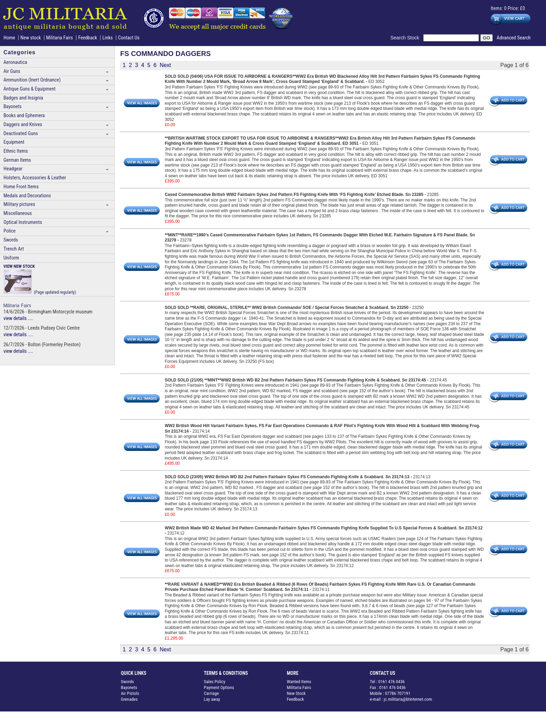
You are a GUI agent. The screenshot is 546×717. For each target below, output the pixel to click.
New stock (31, 38)
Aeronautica (15, 62)
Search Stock (406, 37)
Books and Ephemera (24, 116)
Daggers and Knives (22, 125)
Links (107, 38)
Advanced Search (513, 38)
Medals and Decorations (27, 196)
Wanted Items (299, 681)
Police (9, 231)
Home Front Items (21, 187)
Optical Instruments (22, 222)
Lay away (212, 699)
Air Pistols (130, 693)
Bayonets (12, 107)
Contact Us (128, 38)
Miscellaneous (17, 213)
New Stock (296, 693)
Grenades (129, 699)
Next (165, 65)
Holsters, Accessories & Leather (34, 178)
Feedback (87, 38)
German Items (17, 160)
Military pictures (19, 204)
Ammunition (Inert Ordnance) (32, 80)
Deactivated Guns (20, 133)
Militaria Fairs (59, 38)
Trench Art (13, 249)
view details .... (18, 318)
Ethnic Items (15, 151)
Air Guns (11, 71)
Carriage (211, 693)
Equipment (13, 142)
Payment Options (219, 687)
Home (9, 38)
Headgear (12, 169)
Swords (10, 240)
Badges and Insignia (23, 98)
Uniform (11, 258)
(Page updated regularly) (39, 279)
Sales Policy (214, 681)
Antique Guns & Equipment (29, 89)
